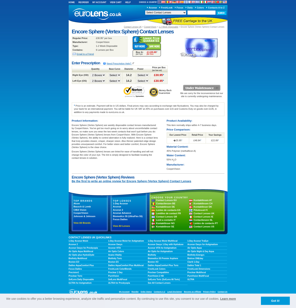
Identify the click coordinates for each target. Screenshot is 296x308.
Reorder (83, 2)
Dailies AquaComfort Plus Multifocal (126, 265)
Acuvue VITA (114, 248)
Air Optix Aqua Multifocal (81, 251)
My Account (99, 2)
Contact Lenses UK (133, 27)
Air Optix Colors (116, 251)
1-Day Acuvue (120, 203)
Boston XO (153, 262)
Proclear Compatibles (158, 272)
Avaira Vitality (115, 255)
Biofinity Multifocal (78, 258)
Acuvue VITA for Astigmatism (162, 248)
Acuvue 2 (118, 210)
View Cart (115, 2)
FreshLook (166, 7)
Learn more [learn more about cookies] (228, 298)
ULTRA (191, 279)
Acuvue (153, 7)
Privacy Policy (209, 292)
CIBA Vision (80, 210)
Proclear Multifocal (197, 272)
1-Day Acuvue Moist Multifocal (163, 241)
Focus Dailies (120, 219)
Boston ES (113, 262)
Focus (180, 7)
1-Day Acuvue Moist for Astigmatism (126, 241)
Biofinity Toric (115, 258)
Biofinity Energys (196, 255)
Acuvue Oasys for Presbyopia (83, 248)
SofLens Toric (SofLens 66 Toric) (164, 279)
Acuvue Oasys (115, 244)
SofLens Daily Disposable (81, 279)
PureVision (113, 276)
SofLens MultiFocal (117, 279)
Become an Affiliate (192, 292)
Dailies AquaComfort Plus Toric (163, 265)
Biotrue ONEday (195, 258)
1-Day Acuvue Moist (78, 241)
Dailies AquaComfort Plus (81, 265)
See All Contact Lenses (159, 283)
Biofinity (152, 255)
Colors (200, 7)
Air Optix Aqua (195, 248)
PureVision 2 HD (156, 276)
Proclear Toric (76, 276)
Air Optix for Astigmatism (160, 251)
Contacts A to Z (216, 7)
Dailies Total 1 (194, 265)
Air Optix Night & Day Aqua (201, 251)
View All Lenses (121, 226)
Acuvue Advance (122, 213)
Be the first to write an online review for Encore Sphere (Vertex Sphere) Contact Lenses (131, 181)
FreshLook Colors (157, 269)
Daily (190, 7)
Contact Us (223, 292)
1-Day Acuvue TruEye (198, 241)
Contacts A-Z (159, 292)
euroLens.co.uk (96, 14)
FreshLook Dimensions (199, 269)
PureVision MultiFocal (198, 276)
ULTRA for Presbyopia (119, 283)
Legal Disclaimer (174, 292)
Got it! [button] (275, 300)
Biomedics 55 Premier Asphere (163, 258)
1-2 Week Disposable (168, 27)
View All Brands (82, 223)
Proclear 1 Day (115, 272)
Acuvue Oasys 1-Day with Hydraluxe (166, 244)
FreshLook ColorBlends (120, 269)
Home (72, 2)
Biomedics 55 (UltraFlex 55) (128, 216)
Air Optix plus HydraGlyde (81, 255)
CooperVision (150, 27)
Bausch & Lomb (82, 206)
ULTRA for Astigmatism (80, 283)
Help (128, 2)
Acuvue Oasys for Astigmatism (203, 244)
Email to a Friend (85, 54)
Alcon (77, 203)
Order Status (146, 292)
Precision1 (74, 272)
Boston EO (74, 262)
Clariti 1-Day (193, 262)
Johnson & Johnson (85, 216)
